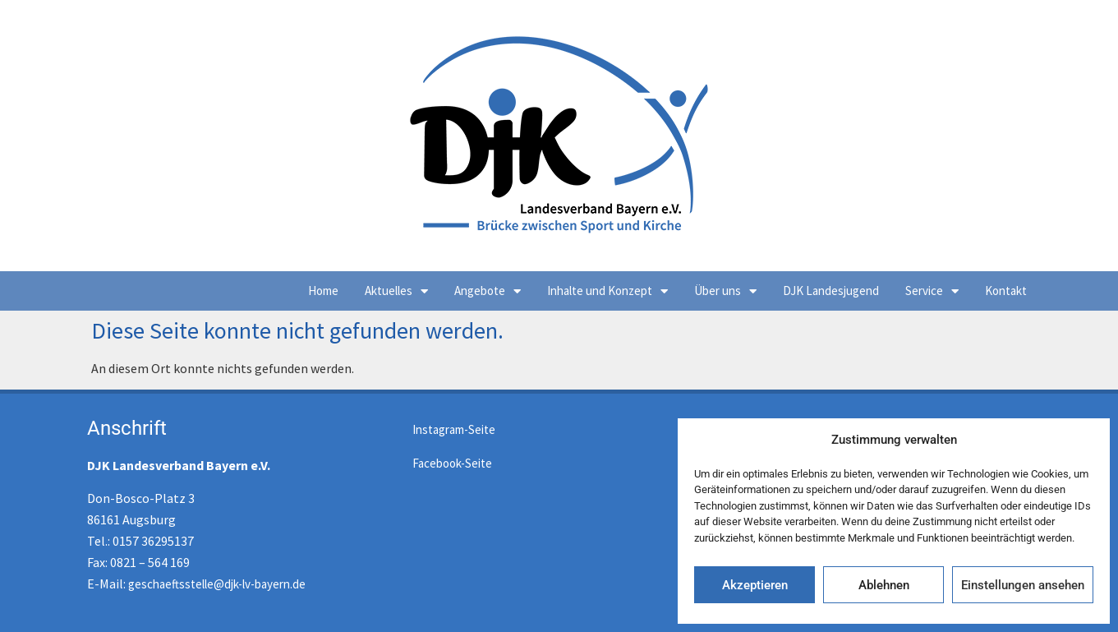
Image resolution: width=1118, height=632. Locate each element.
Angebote (487, 291)
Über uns (725, 291)
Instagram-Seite (453, 429)
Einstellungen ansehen (1022, 585)
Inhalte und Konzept (607, 291)
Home (323, 290)
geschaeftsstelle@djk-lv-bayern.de (217, 584)
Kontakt (1006, 290)
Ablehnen (883, 585)
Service (932, 291)
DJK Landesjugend (831, 290)
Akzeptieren (755, 585)
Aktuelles (396, 291)
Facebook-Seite (452, 463)
